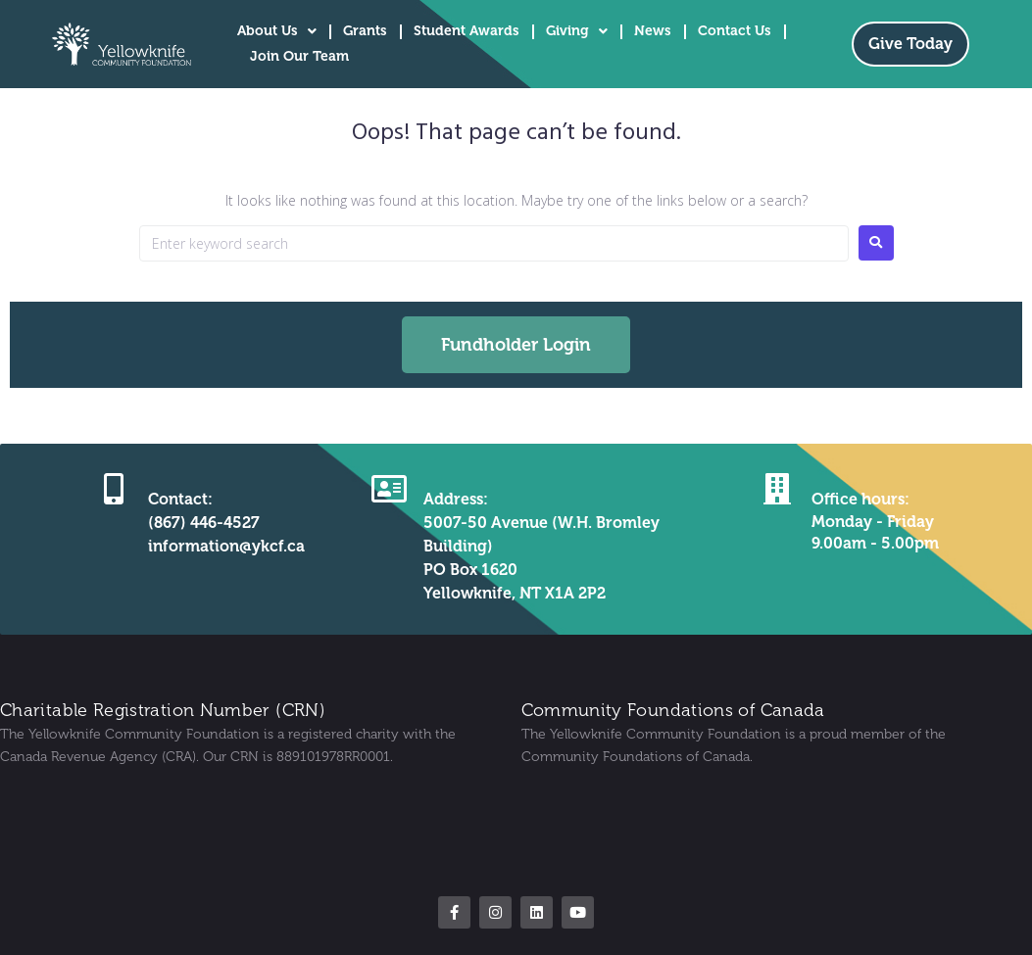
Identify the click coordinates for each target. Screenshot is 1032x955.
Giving (577, 31)
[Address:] (389, 488)
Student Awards (466, 31)
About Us (277, 31)
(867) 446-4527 (204, 522)
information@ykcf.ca (226, 546)
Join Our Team (299, 56)
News (652, 31)
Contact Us (734, 31)
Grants (365, 31)
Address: (455, 499)
